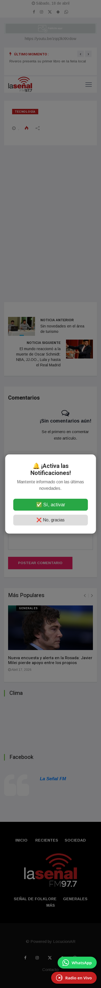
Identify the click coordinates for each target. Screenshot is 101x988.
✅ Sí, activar (50, 504)
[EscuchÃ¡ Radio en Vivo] (74, 978)
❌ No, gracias (50, 520)
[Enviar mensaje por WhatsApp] (77, 963)
